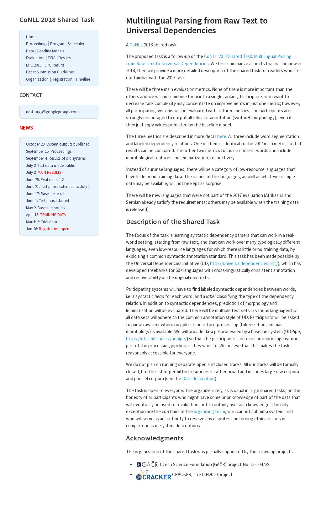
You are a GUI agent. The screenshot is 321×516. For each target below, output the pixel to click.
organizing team (209, 411)
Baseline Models (50, 51)
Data (30, 51)
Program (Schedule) (67, 43)
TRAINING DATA (53, 214)
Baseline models (51, 207)
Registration (62, 79)
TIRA (51, 58)
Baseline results (53, 193)
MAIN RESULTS (49, 172)
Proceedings (36, 43)
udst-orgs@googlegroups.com (52, 111)
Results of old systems (67, 158)
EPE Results (54, 65)
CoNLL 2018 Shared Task (56, 20)
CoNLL (136, 45)
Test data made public (56, 165)
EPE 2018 (33, 65)
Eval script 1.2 (52, 179)
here (221, 136)
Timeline (83, 79)
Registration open (54, 228)
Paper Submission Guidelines (50, 72)
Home (31, 37)
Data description (198, 378)
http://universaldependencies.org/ (244, 263)
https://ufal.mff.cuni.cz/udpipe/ (156, 339)
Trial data (49, 222)
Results (65, 58)
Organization (37, 79)
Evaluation (35, 58)
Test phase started (54, 200)
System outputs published (68, 144)
